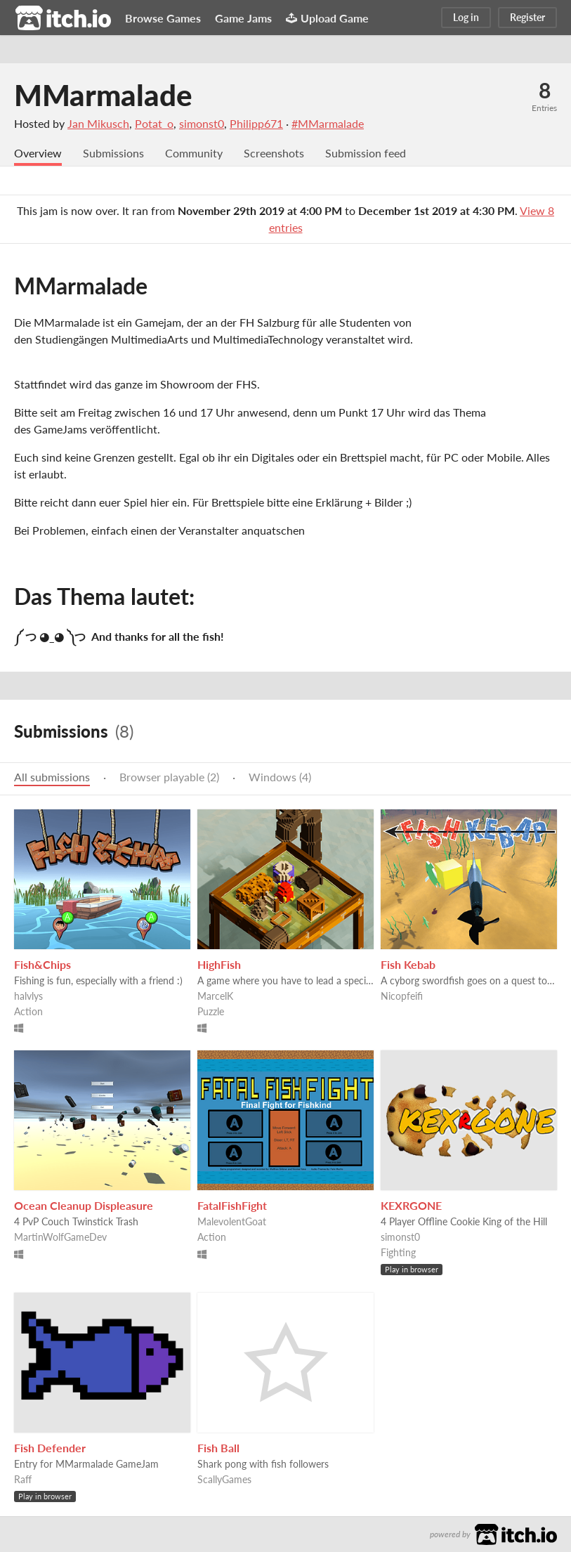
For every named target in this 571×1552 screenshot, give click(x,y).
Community (194, 152)
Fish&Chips (42, 964)
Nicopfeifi (402, 996)
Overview (38, 152)
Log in (466, 17)
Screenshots (274, 152)
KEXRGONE (411, 1205)
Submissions (113, 152)
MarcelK (215, 996)
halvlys (28, 996)
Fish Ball (218, 1447)
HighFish (219, 964)
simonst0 (201, 123)
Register (527, 17)
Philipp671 (256, 123)
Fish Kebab (408, 964)
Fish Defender (50, 1447)
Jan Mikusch (98, 123)
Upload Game (327, 18)
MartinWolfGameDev (60, 1237)
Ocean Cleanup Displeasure (83, 1205)
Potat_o (154, 123)
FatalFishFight (232, 1205)
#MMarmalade (327, 123)
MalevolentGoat (231, 1221)
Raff (23, 1479)
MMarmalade (103, 94)
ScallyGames (224, 1479)
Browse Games (163, 18)
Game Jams (243, 18)
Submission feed (365, 152)
